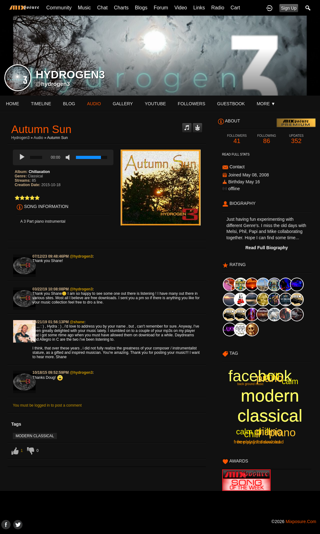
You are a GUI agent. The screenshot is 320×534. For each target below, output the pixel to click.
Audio (38, 138)
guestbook (231, 103)
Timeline (41, 103)
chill (262, 431)
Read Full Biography (266, 247)
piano (282, 432)
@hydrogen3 (53, 84)
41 (237, 139)
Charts (121, 7)
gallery (123, 103)
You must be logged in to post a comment (47, 405)
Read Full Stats (236, 154)
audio (94, 103)
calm (244, 431)
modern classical (35, 436)
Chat (102, 7)
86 (267, 139)
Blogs (141, 7)
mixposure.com (301, 521)
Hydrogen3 (20, 138)
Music (84, 7)
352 (296, 139)
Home (12, 103)
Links (199, 7)
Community (59, 7)
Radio (217, 7)
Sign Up (289, 8)
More (266, 103)
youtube (155, 103)
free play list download (257, 441)
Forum (161, 7)
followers (191, 103)
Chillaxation (39, 172)
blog (69, 103)
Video (180, 7)
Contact (236, 166)
